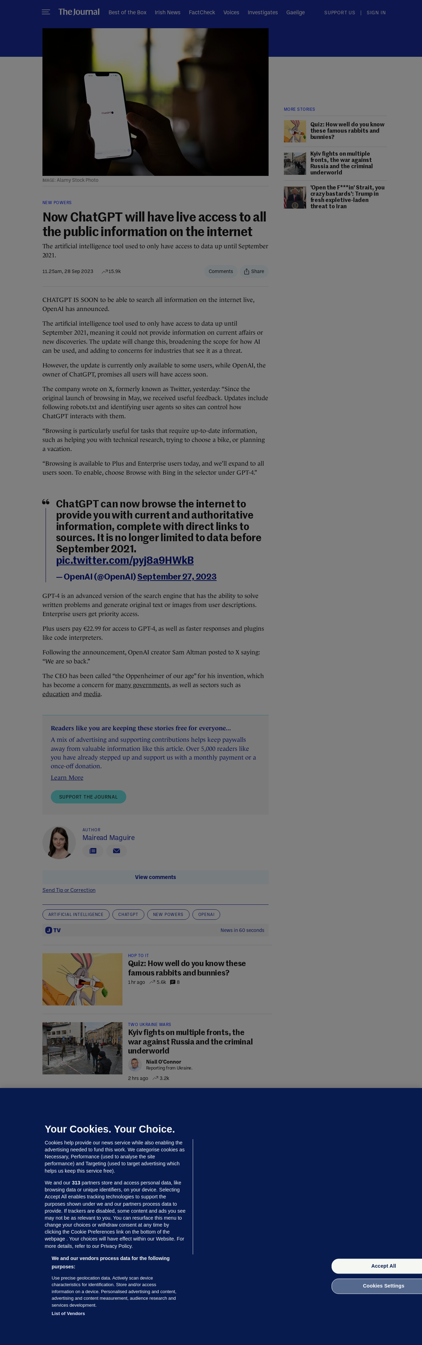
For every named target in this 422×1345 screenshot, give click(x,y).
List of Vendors (68, 1313)
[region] (211, 1216)
